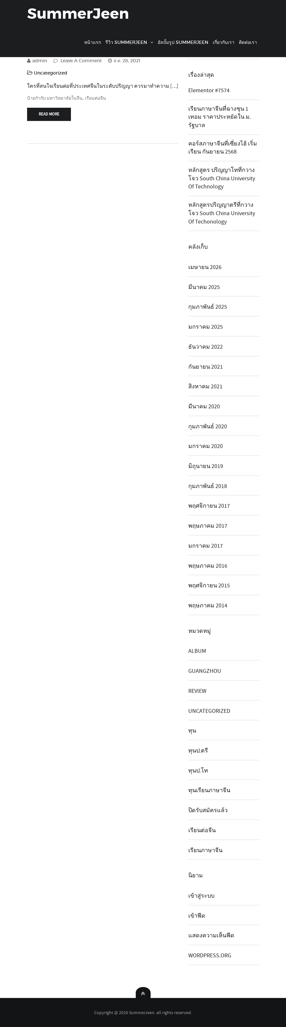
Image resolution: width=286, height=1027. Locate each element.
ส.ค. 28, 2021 (124, 61)
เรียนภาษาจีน (205, 850)
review (197, 691)
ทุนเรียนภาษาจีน (209, 790)
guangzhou (204, 671)
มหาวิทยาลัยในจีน (65, 98)
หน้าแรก (92, 42)
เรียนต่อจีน (95, 98)
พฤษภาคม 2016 (207, 566)
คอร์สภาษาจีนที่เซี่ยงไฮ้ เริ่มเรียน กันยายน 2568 (222, 148)
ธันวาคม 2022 (205, 347)
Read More (49, 114)
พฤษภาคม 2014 (207, 605)
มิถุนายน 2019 (205, 466)
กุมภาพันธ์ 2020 (207, 426)
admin (37, 61)
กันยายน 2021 (205, 367)
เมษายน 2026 (205, 267)
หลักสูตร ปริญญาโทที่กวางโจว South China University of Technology (221, 178)
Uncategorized (50, 73)
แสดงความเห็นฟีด (211, 935)
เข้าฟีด (196, 916)
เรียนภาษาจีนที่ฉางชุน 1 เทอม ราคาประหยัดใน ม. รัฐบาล (219, 117)
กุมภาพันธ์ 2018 (207, 486)
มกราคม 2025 (205, 327)
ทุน (192, 730)
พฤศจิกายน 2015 (209, 585)
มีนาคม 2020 (204, 406)
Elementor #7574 (209, 90)
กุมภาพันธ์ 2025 (207, 307)
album (197, 651)
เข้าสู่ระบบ (201, 896)
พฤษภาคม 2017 (207, 526)
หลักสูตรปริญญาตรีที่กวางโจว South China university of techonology (221, 213)
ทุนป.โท (198, 770)
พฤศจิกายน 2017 (209, 506)
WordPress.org (209, 955)
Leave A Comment (77, 61)
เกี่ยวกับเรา (223, 42)
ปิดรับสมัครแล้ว (208, 810)
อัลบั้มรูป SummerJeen (183, 42)
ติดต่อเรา (248, 42)
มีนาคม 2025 (204, 287)
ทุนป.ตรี (198, 750)
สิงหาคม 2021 (205, 386)
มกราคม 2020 (205, 446)
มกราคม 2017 (205, 546)
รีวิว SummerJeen (126, 42)
